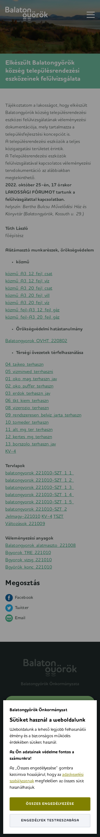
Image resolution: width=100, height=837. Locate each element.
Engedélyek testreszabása (50, 820)
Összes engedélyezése (50, 804)
